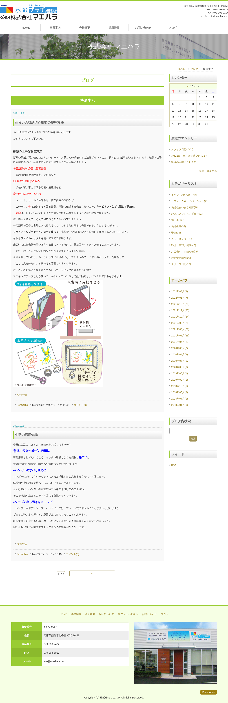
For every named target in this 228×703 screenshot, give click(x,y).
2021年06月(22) (180, 341)
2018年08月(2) (179, 392)
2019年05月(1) (179, 373)
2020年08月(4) (179, 354)
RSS (173, 465)
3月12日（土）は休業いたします (189, 155)
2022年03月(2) (179, 291)
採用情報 (114, 27)
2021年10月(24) (180, 316)
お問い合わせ (143, 27)
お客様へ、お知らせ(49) (184, 251)
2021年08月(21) (180, 329)
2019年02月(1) (179, 379)
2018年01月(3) (179, 404)
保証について (106, 614)
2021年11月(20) (180, 310)
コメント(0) (80, 404)
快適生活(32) (178, 226)
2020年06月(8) (179, 367)
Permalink (22, 404)
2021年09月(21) (180, 322)
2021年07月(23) (180, 335)
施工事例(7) (177, 220)
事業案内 (55, 27)
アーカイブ (179, 280)
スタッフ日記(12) (181, 264)
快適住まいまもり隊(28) (184, 207)
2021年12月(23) (180, 304)
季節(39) (176, 232)
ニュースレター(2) (181, 239)
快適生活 (22, 394)
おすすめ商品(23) (181, 257)
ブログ (173, 27)
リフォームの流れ (128, 614)
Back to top (208, 692)
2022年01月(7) (179, 297)
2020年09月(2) (179, 348)
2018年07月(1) (179, 398)
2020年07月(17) (180, 360)
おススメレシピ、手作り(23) (187, 213)
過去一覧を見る (208, 171)
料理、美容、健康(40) (183, 245)
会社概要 (84, 27)
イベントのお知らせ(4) (184, 194)
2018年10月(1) (179, 386)
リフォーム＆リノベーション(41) (190, 201)
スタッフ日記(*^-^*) (182, 149)
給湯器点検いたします (183, 162)
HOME (26, 27)
